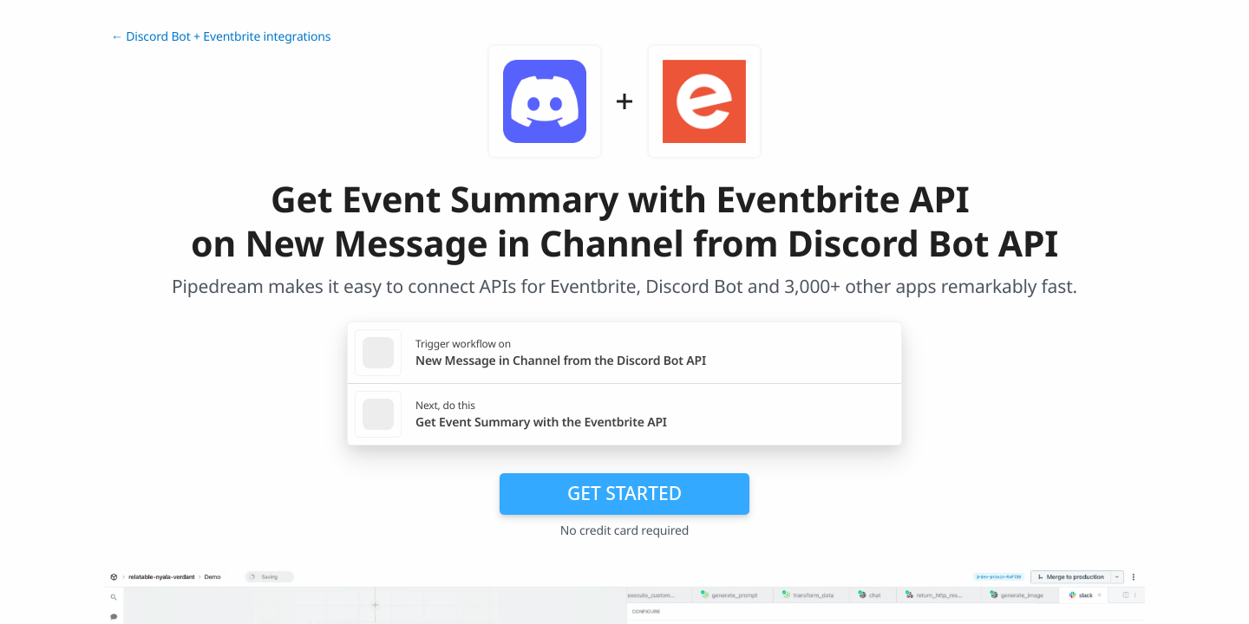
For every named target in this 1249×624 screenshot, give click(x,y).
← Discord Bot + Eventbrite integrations (220, 37)
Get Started (624, 493)
